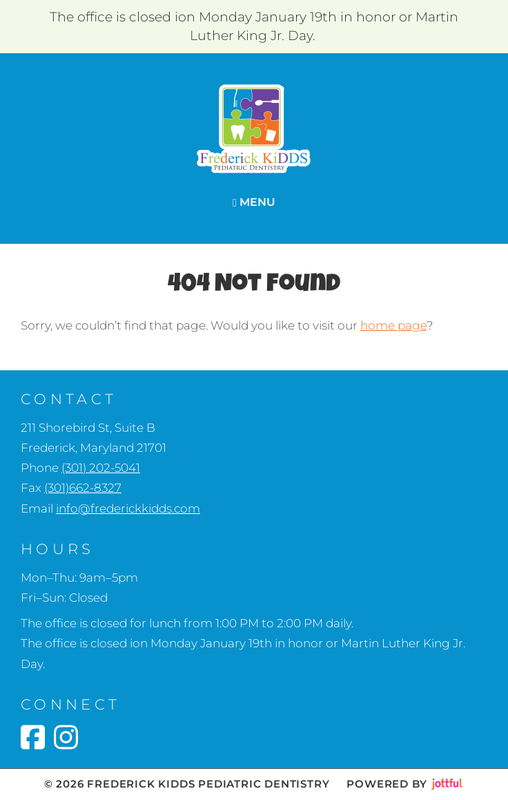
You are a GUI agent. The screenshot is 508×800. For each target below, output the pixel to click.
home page (393, 325)
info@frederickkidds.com (128, 508)
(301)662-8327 (82, 488)
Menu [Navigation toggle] (254, 202)
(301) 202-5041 (100, 468)
